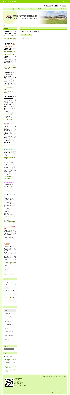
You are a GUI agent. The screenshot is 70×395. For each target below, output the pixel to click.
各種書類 (64, 376)
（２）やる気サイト (8, 178)
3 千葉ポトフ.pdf (7, 269)
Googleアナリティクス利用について (58, 392)
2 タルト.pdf (6, 267)
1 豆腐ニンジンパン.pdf (9, 265)
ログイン (65, 1)
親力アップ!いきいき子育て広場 (11, 367)
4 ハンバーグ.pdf (7, 272)
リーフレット (7, 190)
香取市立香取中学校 (10, 1)
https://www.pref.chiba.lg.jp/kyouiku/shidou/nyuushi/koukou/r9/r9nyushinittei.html (10, 53)
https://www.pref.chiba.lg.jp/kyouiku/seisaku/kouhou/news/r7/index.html (10, 67)
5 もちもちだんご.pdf (8, 274)
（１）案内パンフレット (9, 176)
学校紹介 (46, 376)
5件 (30, 34)
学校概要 (51, 376)
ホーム (41, 376)
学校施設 (55, 376)
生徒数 (59, 376)
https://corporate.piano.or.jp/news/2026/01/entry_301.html (10, 40)
